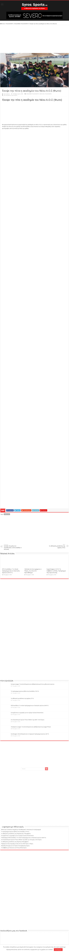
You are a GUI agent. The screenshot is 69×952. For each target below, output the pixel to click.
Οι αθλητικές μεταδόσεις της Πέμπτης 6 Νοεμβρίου (15, 841)
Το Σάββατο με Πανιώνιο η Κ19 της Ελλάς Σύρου (14, 847)
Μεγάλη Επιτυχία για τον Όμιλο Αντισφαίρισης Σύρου (15, 845)
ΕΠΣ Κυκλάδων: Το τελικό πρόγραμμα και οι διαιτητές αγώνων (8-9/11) (11, 570)
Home (2, 23)
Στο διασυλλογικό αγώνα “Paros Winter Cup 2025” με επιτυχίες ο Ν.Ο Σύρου (21, 839)
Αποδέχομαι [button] (58, 949)
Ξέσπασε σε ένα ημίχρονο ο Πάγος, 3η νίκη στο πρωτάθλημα (32, 570)
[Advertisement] (34, 39)
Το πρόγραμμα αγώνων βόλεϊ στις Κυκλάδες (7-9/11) (25, 691)
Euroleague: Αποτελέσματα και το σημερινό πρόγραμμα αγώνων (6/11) (30, 734)
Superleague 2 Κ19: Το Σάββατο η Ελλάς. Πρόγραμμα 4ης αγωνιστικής (56, 570)
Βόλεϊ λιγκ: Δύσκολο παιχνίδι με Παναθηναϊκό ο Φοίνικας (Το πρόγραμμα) (21, 829)
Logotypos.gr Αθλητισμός (13, 827)
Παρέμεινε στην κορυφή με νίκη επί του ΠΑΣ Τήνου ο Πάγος (17, 843)
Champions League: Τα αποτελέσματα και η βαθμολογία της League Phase (31, 727)
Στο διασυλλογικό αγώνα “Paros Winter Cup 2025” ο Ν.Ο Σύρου (27, 719)
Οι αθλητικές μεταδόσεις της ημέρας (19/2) (56, 546)
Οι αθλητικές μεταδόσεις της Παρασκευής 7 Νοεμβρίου (16, 833)
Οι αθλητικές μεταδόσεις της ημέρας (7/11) (22, 698)
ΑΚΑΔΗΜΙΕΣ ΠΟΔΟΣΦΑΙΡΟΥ (21, 23)
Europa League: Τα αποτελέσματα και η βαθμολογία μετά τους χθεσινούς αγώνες (32, 684)
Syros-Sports (7, 93)
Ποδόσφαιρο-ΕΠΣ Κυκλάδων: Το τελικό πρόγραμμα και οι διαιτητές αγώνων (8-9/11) (23, 837)
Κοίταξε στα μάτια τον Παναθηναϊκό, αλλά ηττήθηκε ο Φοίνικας (13, 547)
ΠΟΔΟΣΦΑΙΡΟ (9, 23)
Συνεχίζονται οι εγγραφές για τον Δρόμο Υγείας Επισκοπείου (27, 712)
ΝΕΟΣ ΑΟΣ (42, 93)
